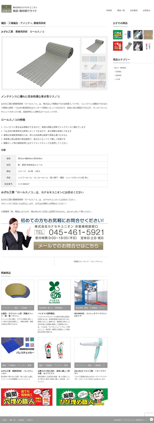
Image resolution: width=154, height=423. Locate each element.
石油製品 (118, 71)
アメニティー (8, 308)
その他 (117, 79)
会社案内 (134, 10)
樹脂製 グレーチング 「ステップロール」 (89, 261)
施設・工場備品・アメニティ (16, 23)
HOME (109, 10)
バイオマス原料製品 (46, 313)
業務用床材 (40, 23)
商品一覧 (121, 10)
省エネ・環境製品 (54, 308)
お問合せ (146, 10)
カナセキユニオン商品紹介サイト (135, 420)
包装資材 (43, 308)
